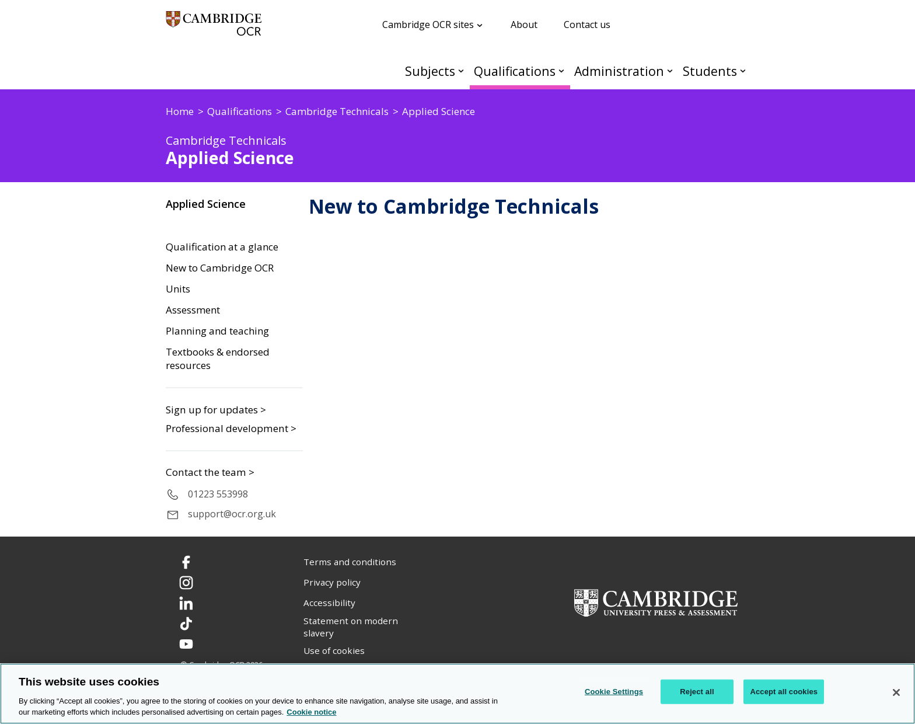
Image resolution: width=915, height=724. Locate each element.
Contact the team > (210, 472)
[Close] (896, 692)
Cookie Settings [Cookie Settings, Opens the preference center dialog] (614, 691)
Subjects (430, 70)
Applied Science (206, 204)
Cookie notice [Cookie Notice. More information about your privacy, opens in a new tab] (311, 712)
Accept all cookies (784, 691)
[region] (457, 693)
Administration (619, 70)
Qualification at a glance (222, 247)
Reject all (697, 691)
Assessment (193, 310)
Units (178, 289)
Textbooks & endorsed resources (218, 359)
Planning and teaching (217, 331)
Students (710, 70)
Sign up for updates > (216, 409)
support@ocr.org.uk (232, 513)
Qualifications (515, 70)
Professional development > (231, 428)
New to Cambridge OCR (220, 268)
